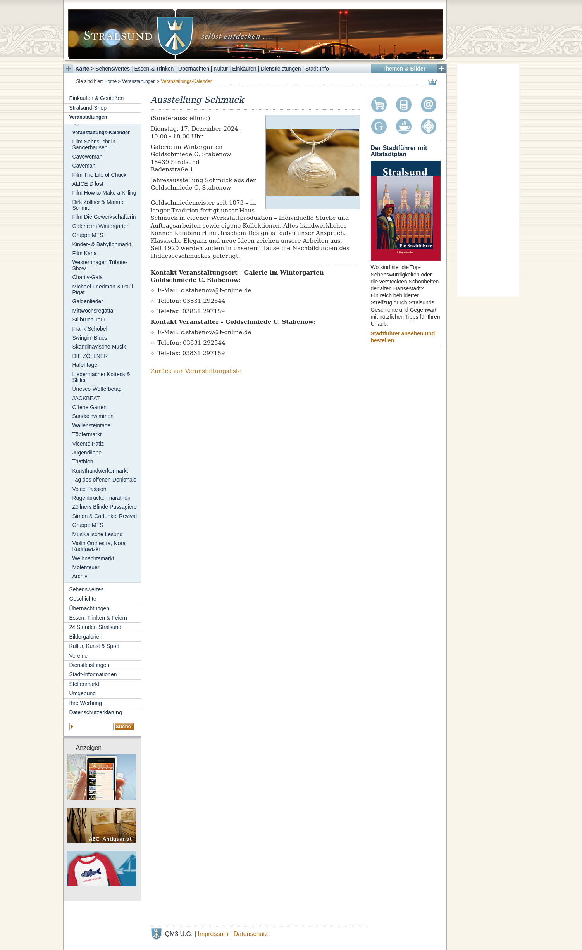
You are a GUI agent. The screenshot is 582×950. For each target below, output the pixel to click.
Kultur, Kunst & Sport (94, 646)
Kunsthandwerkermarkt (100, 471)
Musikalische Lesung (97, 534)
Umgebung (82, 693)
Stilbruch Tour (88, 319)
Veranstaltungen (139, 81)
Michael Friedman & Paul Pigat (102, 289)
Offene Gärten (89, 407)
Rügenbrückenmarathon (101, 498)
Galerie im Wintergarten (101, 226)
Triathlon (82, 461)
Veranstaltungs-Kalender (101, 132)
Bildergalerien (86, 637)
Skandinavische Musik (99, 347)
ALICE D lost (87, 184)
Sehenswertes (112, 69)
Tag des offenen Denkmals (104, 480)
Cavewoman (87, 157)
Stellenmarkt (84, 684)
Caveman (84, 165)
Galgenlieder (87, 301)
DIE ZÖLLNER (90, 356)
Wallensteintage (91, 425)
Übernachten (193, 69)
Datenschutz (251, 934)
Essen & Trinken (154, 69)
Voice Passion (89, 489)
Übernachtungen (89, 608)
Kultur (221, 69)
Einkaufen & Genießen (96, 98)
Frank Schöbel (89, 329)
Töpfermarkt (87, 434)
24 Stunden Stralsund (95, 627)
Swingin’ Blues (90, 338)
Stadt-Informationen (93, 674)
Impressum (213, 934)
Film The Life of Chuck (99, 175)
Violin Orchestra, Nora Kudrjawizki (99, 546)
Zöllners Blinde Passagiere (104, 507)
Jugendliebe (87, 452)
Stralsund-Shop (88, 108)
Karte (83, 69)
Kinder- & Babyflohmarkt (101, 244)
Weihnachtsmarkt (93, 558)
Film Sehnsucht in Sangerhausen (93, 144)
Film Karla (84, 253)
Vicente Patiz (88, 443)
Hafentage (85, 365)
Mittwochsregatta (93, 310)
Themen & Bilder (403, 69)
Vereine (78, 656)
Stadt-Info (317, 69)
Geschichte (82, 599)
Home (110, 81)
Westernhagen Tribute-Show (99, 265)
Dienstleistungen (281, 69)
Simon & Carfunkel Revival (104, 516)
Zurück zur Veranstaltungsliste (196, 371)
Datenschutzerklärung (95, 712)
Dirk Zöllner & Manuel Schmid (98, 205)
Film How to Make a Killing (104, 193)
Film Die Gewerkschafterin (104, 217)
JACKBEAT (86, 398)
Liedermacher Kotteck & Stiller (101, 377)
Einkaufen (244, 69)
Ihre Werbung (85, 703)
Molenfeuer (86, 567)
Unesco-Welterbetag (97, 389)
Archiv (80, 576)
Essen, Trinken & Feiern (98, 618)
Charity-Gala (87, 277)
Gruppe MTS (87, 235)
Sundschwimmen (93, 416)
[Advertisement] (488, 180)
